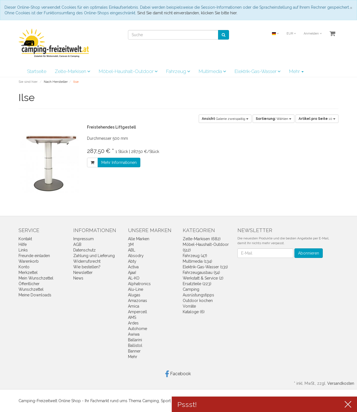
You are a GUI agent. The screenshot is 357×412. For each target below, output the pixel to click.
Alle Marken (138, 239)
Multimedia (212, 71)
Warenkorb (29, 261)
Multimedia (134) (197, 261)
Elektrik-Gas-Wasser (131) (205, 267)
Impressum (83, 239)
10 (317, 119)
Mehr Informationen (119, 162)
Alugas (134, 295)
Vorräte (189, 306)
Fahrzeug (178, 71)
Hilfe (23, 244)
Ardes (133, 323)
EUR (291, 33)
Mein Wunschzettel (36, 278)
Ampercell (137, 312)
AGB (77, 244)
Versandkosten (340, 383)
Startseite (36, 71)
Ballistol (135, 345)
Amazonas (137, 300)
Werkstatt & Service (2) (203, 278)
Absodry (136, 255)
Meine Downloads (35, 295)
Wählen (273, 119)
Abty (132, 261)
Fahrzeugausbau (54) (201, 272)
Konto (24, 267)
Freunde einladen (34, 255)
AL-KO (133, 278)
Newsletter (83, 272)
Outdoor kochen (198, 300)
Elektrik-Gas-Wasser (258, 71)
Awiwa (133, 334)
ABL (131, 250)
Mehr (296, 71)
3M (131, 244)
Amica (133, 306)
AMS (132, 317)
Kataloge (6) (194, 312)
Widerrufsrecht (86, 261)
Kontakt (25, 239)
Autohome (137, 328)
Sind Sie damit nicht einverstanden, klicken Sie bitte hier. (187, 13)
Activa (133, 267)
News (78, 278)
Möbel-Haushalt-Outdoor (128, 71)
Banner (134, 351)
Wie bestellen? (86, 267)
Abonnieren (308, 253)
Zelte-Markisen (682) (202, 239)
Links (23, 250)
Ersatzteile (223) (197, 283)
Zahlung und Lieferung (94, 255)
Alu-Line (135, 289)
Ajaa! (132, 272)
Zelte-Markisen (72, 71)
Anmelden (313, 33)
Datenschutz (84, 250)
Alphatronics (139, 283)
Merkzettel (28, 272)
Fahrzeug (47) (195, 255)
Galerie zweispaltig (225, 119)
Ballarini (135, 340)
